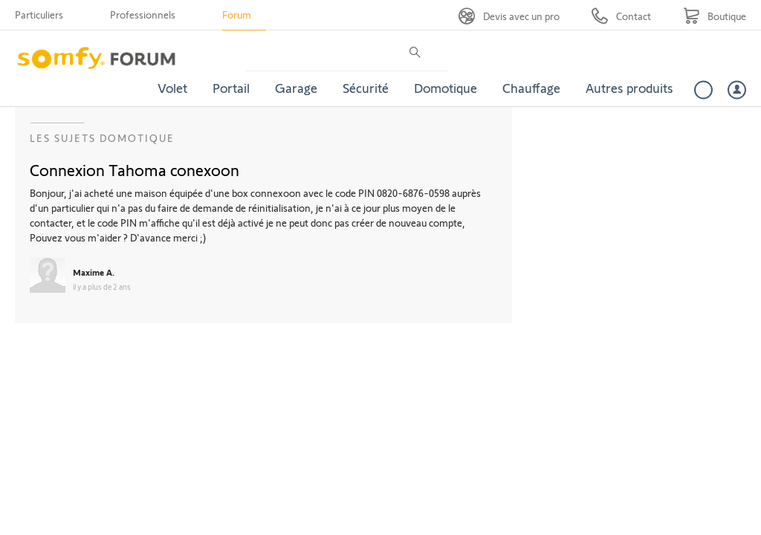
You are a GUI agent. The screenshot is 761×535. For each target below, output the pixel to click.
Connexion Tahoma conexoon (134, 169)
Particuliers (39, 14)
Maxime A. (93, 272)
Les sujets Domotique (102, 138)
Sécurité (366, 88)
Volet (172, 88)
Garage (296, 88)
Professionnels (142, 14)
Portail (231, 88)
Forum (236, 14)
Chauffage (531, 88)
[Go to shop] (714, 16)
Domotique (445, 88)
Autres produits (629, 88)
